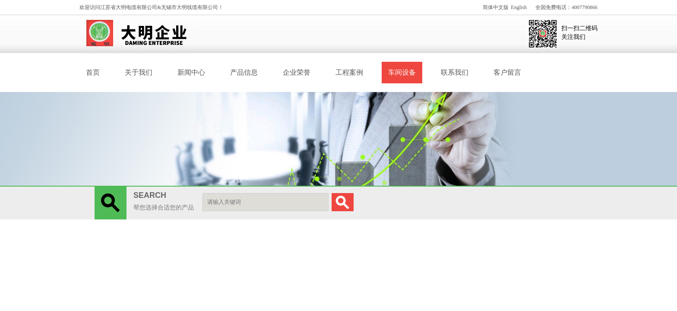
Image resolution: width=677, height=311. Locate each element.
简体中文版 (496, 7)
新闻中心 (191, 72)
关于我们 (138, 72)
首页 (93, 72)
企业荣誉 (296, 72)
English (519, 7)
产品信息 (244, 72)
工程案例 (349, 72)
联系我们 (454, 72)
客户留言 (507, 72)
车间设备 (402, 72)
